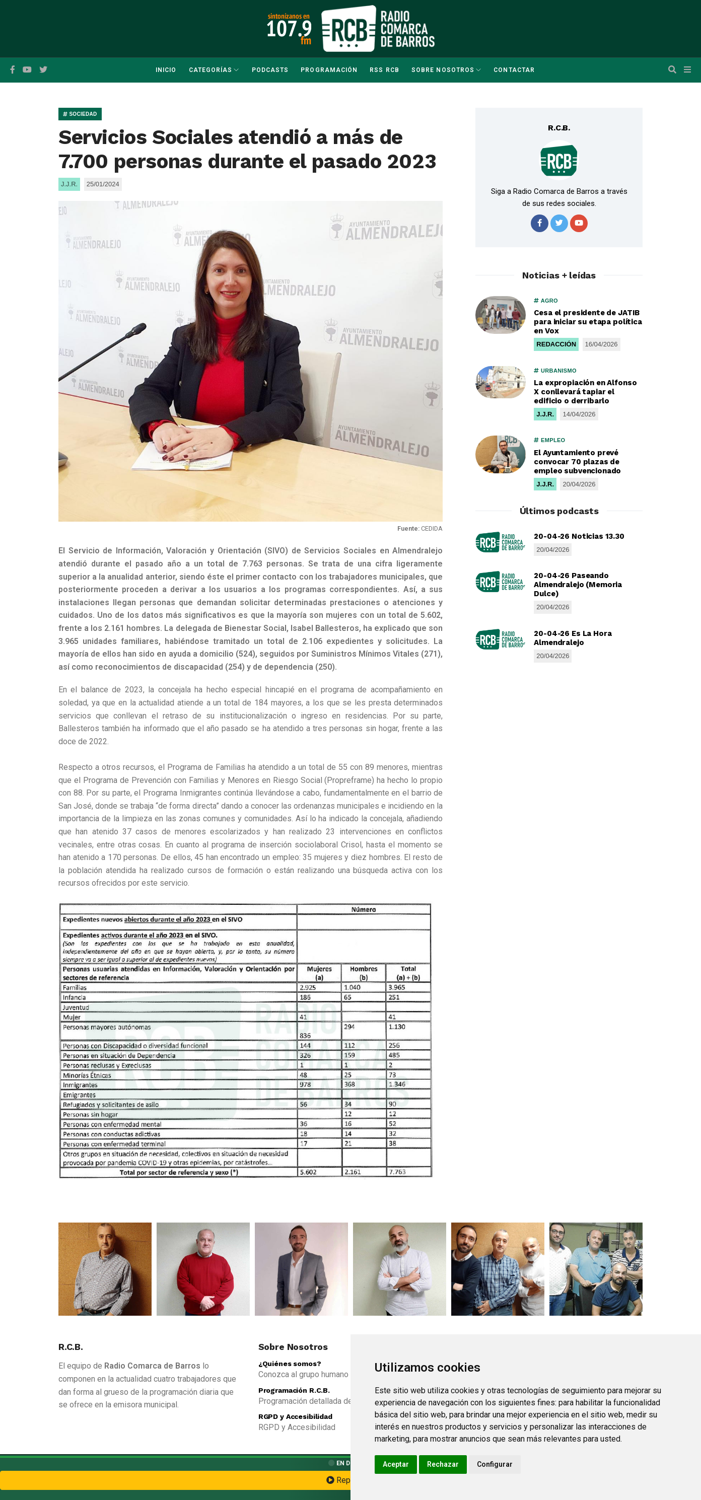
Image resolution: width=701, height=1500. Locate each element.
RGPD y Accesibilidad (295, 1416)
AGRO (546, 301)
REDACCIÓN (556, 344)
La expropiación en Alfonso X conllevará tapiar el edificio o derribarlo (585, 391)
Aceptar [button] (396, 1464)
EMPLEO (549, 440)
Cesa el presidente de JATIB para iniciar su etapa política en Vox (588, 321)
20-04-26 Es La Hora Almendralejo (572, 638)
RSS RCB (384, 70)
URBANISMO (555, 371)
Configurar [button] (495, 1464)
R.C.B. (559, 127)
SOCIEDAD (80, 114)
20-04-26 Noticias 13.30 (579, 536)
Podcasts (270, 70)
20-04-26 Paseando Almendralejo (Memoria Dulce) (578, 584)
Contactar (514, 70)
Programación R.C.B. (294, 1390)
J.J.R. (545, 414)
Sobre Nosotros (442, 70)
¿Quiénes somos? (289, 1364)
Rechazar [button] (443, 1464)
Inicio (166, 70)
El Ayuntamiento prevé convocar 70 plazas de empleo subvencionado (577, 461)
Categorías (211, 70)
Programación (329, 70)
